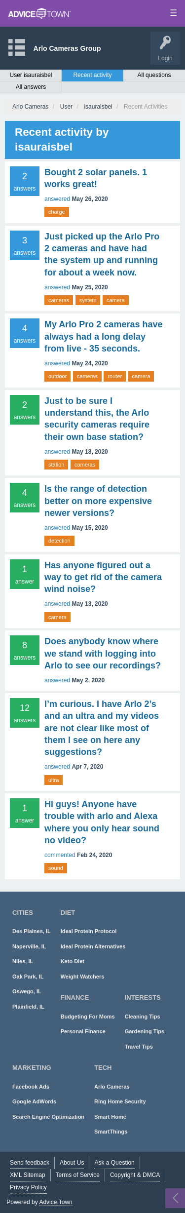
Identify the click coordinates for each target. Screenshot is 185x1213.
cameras (58, 300)
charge (56, 212)
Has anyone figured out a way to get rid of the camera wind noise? (103, 577)
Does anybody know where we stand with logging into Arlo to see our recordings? (102, 653)
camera (116, 300)
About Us (72, 1162)
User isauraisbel (30, 75)
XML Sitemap (27, 1175)
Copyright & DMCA (135, 1175)
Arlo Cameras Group (67, 48)
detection (59, 541)
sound (55, 868)
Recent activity (92, 75)
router (115, 376)
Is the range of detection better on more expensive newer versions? (98, 501)
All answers (31, 86)
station (56, 465)
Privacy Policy (28, 1187)
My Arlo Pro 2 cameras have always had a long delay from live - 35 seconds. (103, 336)
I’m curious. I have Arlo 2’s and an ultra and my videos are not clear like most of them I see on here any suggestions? (101, 728)
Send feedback (29, 1162)
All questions (154, 75)
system (88, 300)
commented (59, 855)
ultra (53, 780)
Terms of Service (78, 1175)
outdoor (57, 376)
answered (57, 199)
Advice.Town (55, 1202)
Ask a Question (114, 1162)
